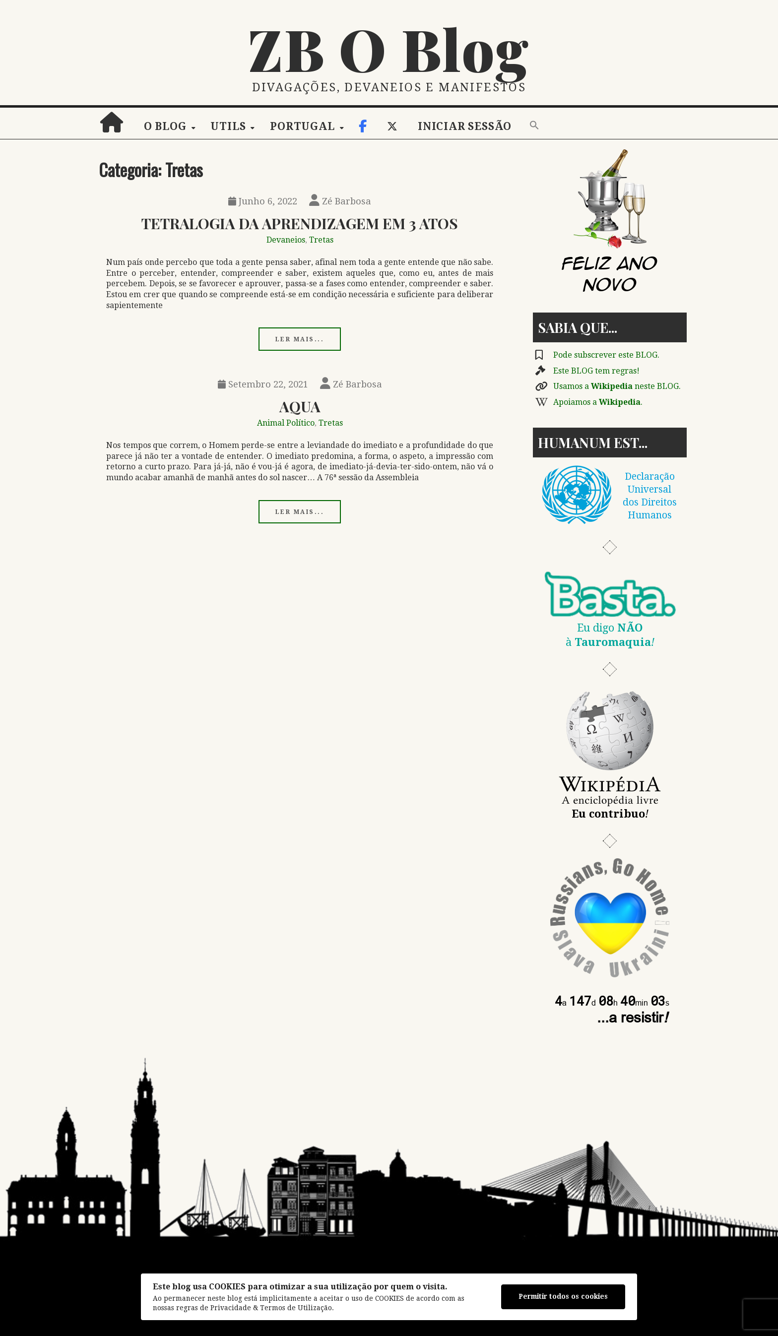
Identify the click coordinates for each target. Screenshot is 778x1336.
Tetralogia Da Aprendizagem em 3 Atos (299, 223)
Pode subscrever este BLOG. (606, 355)
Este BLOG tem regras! (596, 371)
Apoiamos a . (598, 402)
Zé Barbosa (340, 201)
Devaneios (285, 240)
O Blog (165, 126)
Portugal (302, 126)
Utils (228, 126)
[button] (534, 126)
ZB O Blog (389, 48)
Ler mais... (299, 339)
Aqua (300, 406)
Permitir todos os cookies (563, 1296)
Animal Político (286, 423)
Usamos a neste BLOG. (617, 386)
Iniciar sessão (465, 126)
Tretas (321, 240)
